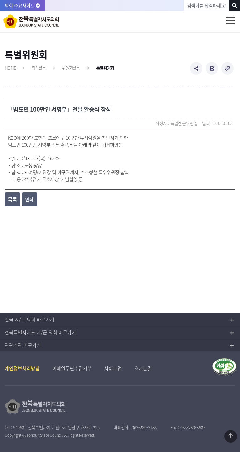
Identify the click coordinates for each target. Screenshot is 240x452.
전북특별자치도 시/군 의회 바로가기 (40, 332)
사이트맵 (113, 368)
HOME (10, 68)
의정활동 (39, 68)
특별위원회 (105, 68)
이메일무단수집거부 (72, 368)
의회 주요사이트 (22, 5)
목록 (12, 199)
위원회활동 (70, 68)
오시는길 (143, 368)
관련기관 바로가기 (23, 345)
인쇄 (29, 199)
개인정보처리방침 (22, 368)
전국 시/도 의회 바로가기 (29, 319)
